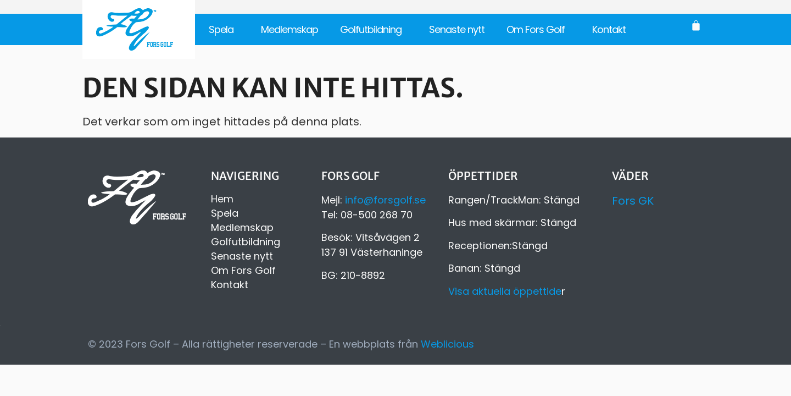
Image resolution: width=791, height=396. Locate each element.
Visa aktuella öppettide (504, 291)
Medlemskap (289, 29)
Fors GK (633, 200)
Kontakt (609, 29)
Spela (224, 29)
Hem (222, 199)
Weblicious (447, 344)
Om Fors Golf (538, 29)
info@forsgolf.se (385, 200)
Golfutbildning (373, 29)
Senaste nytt (456, 29)
